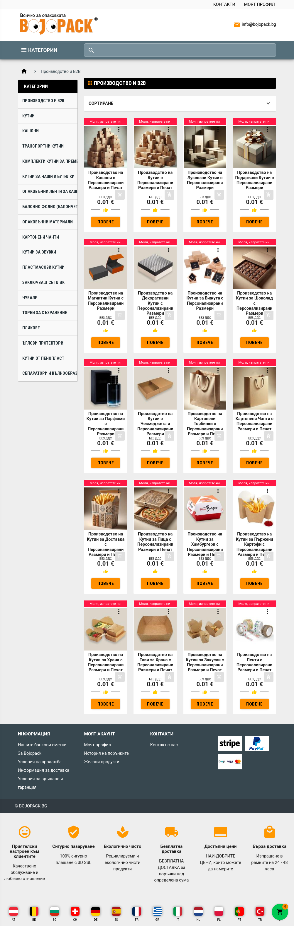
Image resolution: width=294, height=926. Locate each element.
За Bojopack (29, 753)
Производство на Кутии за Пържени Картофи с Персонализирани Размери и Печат (254, 544)
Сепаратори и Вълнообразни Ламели (49, 373)
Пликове (31, 328)
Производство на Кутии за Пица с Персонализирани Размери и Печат (155, 542)
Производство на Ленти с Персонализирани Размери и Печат (254, 662)
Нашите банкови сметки (42, 744)
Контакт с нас (164, 744)
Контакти (224, 4)
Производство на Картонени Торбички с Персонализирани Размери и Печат (205, 424)
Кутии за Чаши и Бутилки (48, 176)
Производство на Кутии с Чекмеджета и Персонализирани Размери (155, 424)
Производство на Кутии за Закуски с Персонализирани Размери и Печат (205, 662)
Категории (42, 50)
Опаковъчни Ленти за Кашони (49, 191)
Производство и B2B (43, 100)
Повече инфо (105, 223)
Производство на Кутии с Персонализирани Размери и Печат (155, 180)
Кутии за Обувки (39, 252)
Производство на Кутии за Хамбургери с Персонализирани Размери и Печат (205, 544)
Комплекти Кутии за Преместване (49, 161)
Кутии (28, 116)
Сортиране (101, 103)
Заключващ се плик (43, 282)
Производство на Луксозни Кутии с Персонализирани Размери (205, 180)
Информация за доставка (43, 770)
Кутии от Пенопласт (43, 358)
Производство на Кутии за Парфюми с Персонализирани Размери (106, 424)
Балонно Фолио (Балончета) (49, 206)
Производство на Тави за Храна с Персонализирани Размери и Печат (155, 662)
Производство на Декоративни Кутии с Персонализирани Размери (155, 303)
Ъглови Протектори (42, 343)
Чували (30, 297)
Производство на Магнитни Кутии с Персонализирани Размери (106, 301)
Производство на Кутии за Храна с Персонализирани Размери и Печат (106, 662)
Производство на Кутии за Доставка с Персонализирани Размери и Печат (105, 544)
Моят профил (259, 4)
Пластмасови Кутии (43, 267)
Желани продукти (101, 761)
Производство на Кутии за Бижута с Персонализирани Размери (204, 301)
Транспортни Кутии (43, 146)
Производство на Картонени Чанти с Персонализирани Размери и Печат (254, 421)
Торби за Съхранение (44, 312)
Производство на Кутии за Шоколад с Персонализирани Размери (254, 303)
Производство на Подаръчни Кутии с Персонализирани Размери (254, 180)
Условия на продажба (40, 761)
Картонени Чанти (40, 237)
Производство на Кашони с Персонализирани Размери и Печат (106, 180)
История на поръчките (106, 753)
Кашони (30, 131)
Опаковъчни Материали (47, 222)
